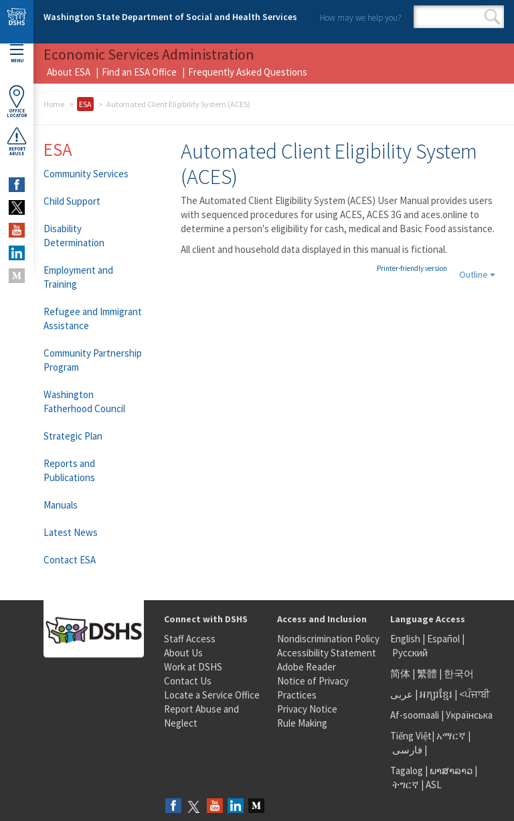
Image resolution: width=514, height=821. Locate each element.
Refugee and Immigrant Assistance (93, 318)
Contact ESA (70, 559)
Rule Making (302, 723)
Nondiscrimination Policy (328, 638)
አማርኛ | (453, 735)
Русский (410, 652)
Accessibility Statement (326, 652)
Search (492, 16)
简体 (400, 673)
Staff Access (190, 638)
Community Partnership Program (93, 360)
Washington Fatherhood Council (84, 401)
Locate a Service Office (212, 695)
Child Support (72, 201)
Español (443, 638)
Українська (469, 715)
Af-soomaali (414, 715)
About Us (183, 652)
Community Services (86, 173)
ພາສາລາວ (451, 770)
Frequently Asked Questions (247, 72)
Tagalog (406, 770)
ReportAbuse (17, 141)
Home (54, 104)
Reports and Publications (69, 470)
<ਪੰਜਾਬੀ (474, 694)
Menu (16, 54)
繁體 (428, 673)
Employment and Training (78, 277)
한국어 (459, 673)
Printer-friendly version (412, 268)
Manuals (61, 504)
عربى (401, 694)
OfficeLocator (17, 101)
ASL (434, 784)
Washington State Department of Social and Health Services (170, 17)
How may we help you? (360, 17)
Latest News (71, 532)
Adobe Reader (306, 666)
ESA (85, 104)
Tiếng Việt (411, 735)
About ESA (68, 72)
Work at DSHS (193, 666)
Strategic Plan (73, 436)
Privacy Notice (307, 709)
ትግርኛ (405, 784)
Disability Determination (74, 235)
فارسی (406, 749)
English (406, 638)
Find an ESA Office (139, 72)
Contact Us (187, 680)
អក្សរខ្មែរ (436, 694)
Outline (477, 274)
